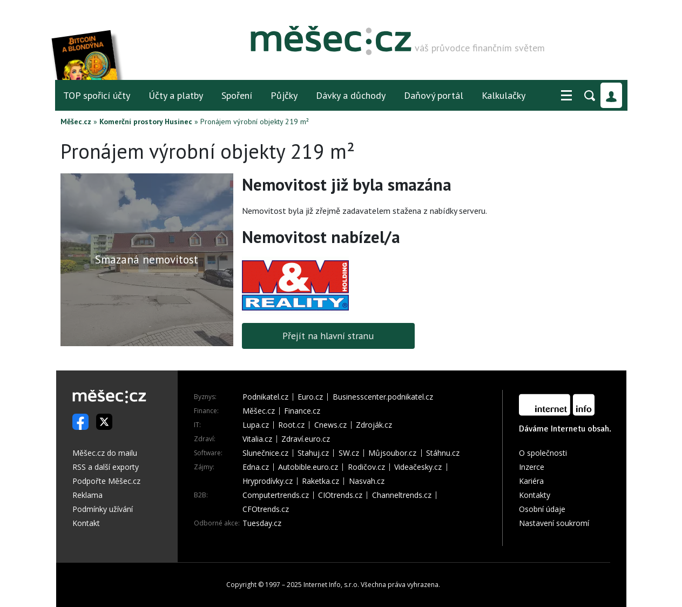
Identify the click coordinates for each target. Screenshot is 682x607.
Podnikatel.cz (265, 397)
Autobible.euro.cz (308, 467)
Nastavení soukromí (554, 523)
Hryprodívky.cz (267, 481)
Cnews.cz (330, 425)
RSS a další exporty (105, 467)
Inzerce (531, 467)
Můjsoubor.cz (392, 453)
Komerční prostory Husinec (145, 121)
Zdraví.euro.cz (305, 439)
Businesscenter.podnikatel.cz (383, 397)
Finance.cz (302, 411)
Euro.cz (310, 397)
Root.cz (291, 425)
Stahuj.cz (313, 453)
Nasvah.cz (366, 481)
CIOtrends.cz (340, 495)
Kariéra (531, 481)
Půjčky (284, 95)
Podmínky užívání (102, 509)
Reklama (87, 495)
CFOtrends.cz (265, 509)
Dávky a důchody (351, 95)
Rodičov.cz (366, 467)
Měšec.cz (75, 121)
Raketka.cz (320, 481)
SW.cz (349, 453)
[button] (566, 95)
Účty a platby (175, 95)
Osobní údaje (542, 509)
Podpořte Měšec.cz (106, 481)
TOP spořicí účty (96, 95)
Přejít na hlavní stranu (328, 335)
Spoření (236, 95)
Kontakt (86, 523)
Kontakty (534, 495)
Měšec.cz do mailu (104, 453)
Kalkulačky (503, 95)
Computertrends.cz (275, 495)
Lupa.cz (255, 425)
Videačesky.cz (418, 467)
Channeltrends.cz (401, 495)
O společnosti (543, 453)
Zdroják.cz (374, 425)
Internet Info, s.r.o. (331, 584)
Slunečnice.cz (265, 453)
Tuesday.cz (261, 523)
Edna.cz (255, 467)
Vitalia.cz (257, 439)
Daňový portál (433, 95)
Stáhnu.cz (443, 453)
